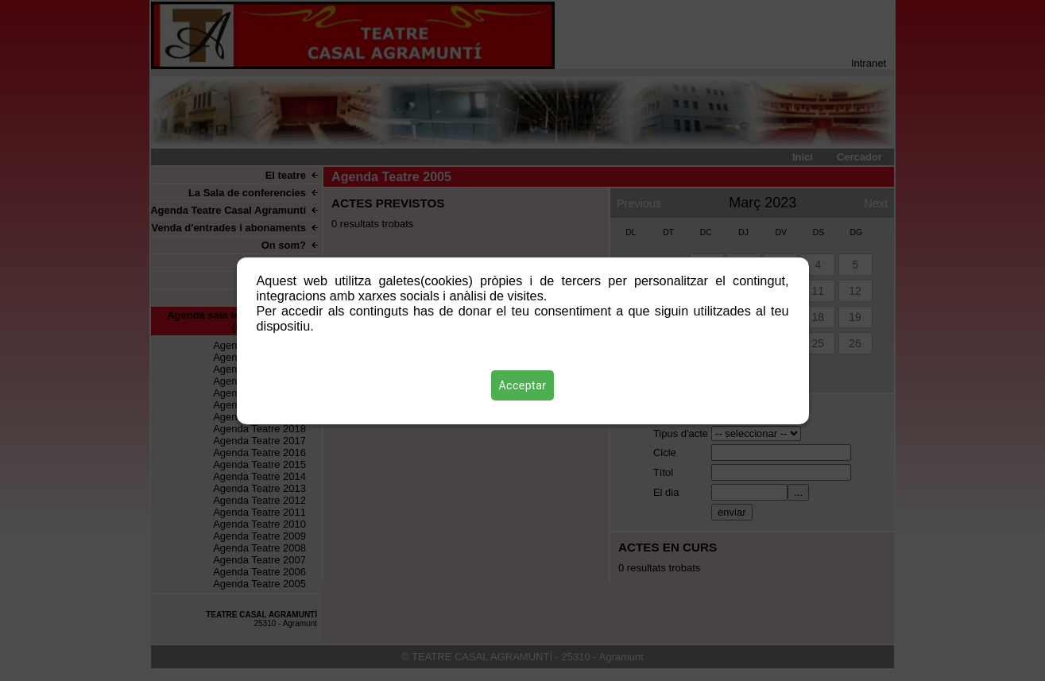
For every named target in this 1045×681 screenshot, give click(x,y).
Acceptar (523, 385)
